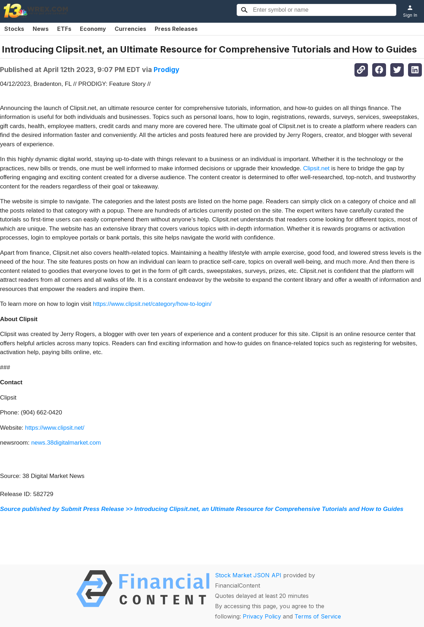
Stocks (14, 28)
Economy (93, 28)
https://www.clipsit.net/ (54, 427)
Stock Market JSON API (248, 575)
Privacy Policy (262, 616)
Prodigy (167, 69)
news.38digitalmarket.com (66, 442)
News (41, 28)
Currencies (130, 28)
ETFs (64, 28)
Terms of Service (317, 616)
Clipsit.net (316, 168)
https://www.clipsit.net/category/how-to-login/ (152, 304)
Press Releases (176, 28)
